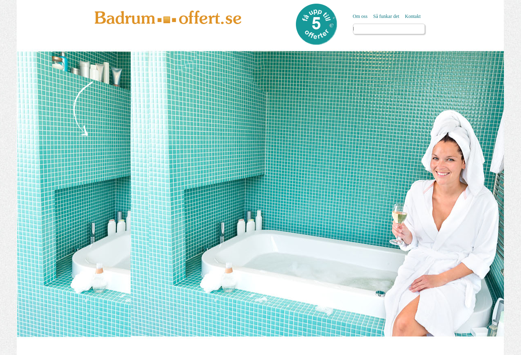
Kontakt (413, 16)
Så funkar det (386, 16)
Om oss (360, 16)
